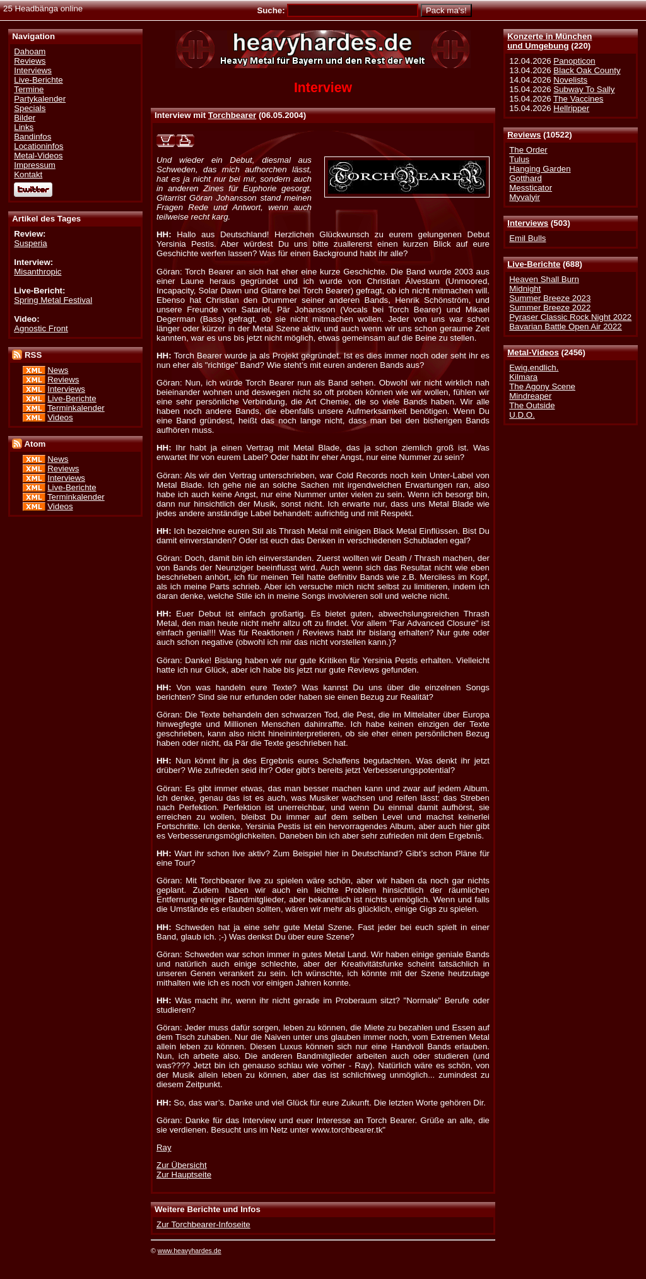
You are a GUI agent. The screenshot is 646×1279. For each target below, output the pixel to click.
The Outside (532, 405)
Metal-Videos (533, 352)
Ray (164, 1147)
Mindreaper (530, 396)
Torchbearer (232, 115)
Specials (29, 108)
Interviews (527, 223)
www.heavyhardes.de (189, 1250)
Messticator (530, 187)
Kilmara (523, 377)
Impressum (35, 165)
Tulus (519, 159)
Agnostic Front (41, 328)
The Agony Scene (542, 386)
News (57, 370)
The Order (528, 150)
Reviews (524, 134)
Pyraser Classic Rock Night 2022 (570, 317)
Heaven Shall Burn (544, 279)
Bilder (24, 117)
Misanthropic (37, 271)
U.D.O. (522, 415)
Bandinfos (32, 136)
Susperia (30, 243)
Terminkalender (76, 408)
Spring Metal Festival (53, 300)
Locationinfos (38, 146)
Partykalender (40, 98)
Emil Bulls (527, 238)
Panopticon (574, 61)
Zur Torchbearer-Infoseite (203, 1224)
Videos (60, 417)
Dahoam (29, 51)
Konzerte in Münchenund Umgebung (549, 41)
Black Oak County (586, 70)
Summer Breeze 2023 (549, 298)
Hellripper (571, 108)
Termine (29, 89)
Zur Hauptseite (183, 1174)
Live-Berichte (533, 264)
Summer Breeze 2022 (549, 307)
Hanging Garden (539, 169)
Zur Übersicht (181, 1165)
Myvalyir (524, 197)
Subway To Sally (583, 89)
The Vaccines (578, 98)
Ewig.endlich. (533, 367)
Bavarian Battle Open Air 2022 (565, 326)
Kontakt (28, 174)
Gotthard (525, 178)
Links (23, 127)
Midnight (525, 288)
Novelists (570, 80)
